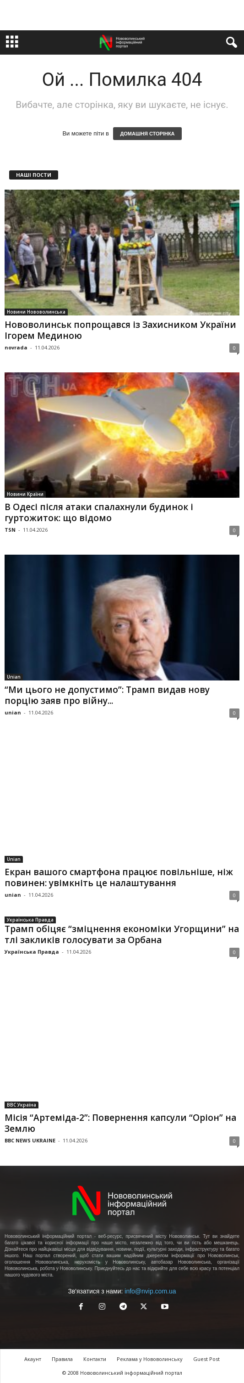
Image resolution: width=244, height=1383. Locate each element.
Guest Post (206, 1358)
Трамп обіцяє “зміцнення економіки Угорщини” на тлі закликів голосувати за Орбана (122, 934)
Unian (14, 677)
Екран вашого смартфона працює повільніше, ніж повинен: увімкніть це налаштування (119, 877)
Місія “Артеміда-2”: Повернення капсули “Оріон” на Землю (120, 1123)
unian (13, 712)
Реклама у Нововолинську (150, 1358)
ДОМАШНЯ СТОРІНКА (147, 133)
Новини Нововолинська (36, 312)
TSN (10, 529)
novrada (16, 347)
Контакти (94, 1358)
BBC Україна (21, 1105)
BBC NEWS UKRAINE (30, 1140)
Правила (62, 1358)
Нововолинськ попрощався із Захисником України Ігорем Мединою (120, 330)
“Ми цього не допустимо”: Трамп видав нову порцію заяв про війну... (107, 695)
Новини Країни (25, 494)
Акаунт (32, 1358)
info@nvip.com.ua (150, 1291)
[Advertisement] (122, 15)
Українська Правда (30, 919)
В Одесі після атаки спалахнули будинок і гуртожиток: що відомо (99, 512)
